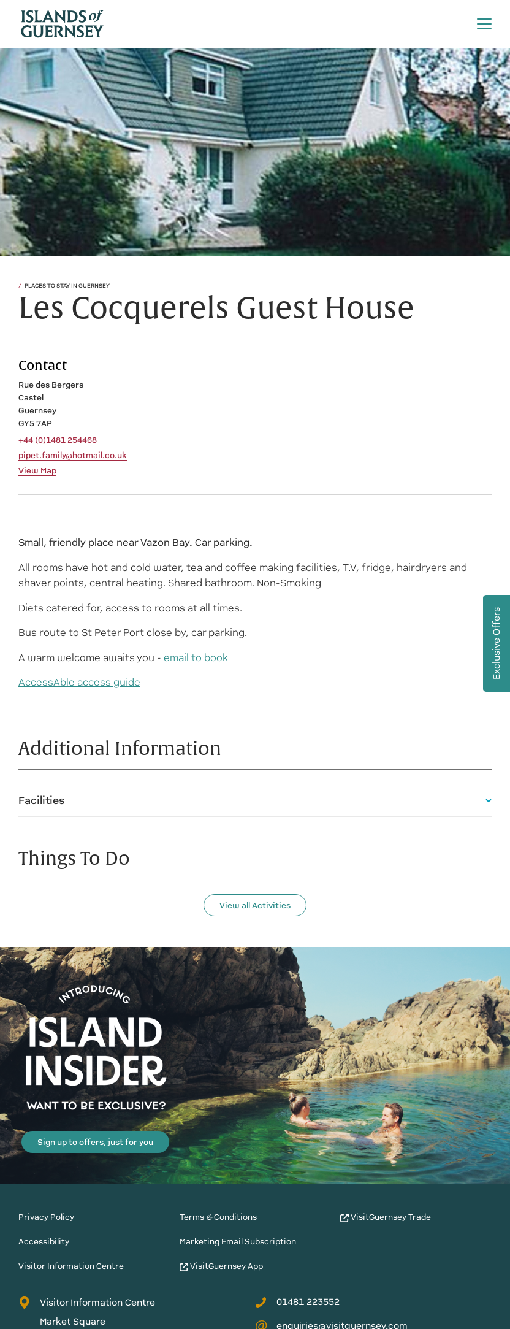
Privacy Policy (46, 1217)
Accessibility (43, 1241)
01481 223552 (297, 1302)
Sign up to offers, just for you (95, 1142)
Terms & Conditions (218, 1217)
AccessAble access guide (79, 682)
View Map (37, 471)
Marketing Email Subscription (238, 1241)
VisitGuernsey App (221, 1266)
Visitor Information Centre (71, 1266)
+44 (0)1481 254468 (57, 440)
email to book (196, 658)
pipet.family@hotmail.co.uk (72, 455)
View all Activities (255, 905)
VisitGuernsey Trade (385, 1217)
